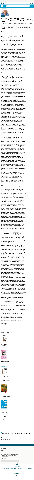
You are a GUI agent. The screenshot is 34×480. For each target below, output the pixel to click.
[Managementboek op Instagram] (19, 473)
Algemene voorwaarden (13, 468)
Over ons (20, 469)
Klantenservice (17, 448)
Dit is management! (4, 410)
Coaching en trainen (4, 8)
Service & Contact (15, 469)
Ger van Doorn (16, 232)
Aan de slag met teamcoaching (16, 108)
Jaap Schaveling (17, 172)
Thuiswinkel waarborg (5, 468)
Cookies (24, 468)
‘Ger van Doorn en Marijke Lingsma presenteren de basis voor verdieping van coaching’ (15, 433)
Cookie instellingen (29, 468)
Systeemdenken (4, 394)
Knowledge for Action (14, 216)
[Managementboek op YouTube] (17, 473)
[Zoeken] (17, 6)
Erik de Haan (6, 222)
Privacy (21, 468)
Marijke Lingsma (24, 23)
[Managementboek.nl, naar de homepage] (3, 3)
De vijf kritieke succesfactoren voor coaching (4, 378)
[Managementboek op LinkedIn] (14, 473)
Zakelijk (17, 450)
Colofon (18, 468)
